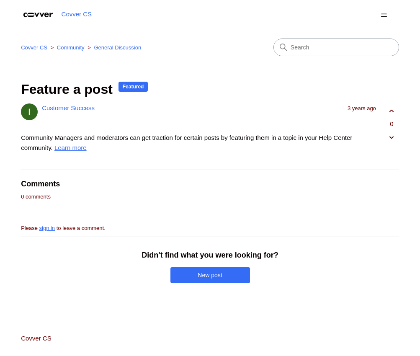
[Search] (336, 47)
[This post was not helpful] (391, 137)
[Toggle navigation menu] (384, 15)
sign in (47, 228)
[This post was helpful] (391, 110)
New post (210, 275)
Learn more (70, 147)
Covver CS (34, 47)
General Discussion (117, 47)
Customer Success (68, 107)
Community (71, 47)
